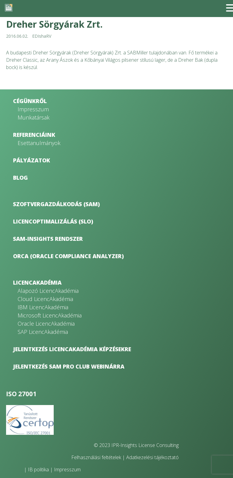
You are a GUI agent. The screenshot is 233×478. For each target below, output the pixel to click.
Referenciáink (34, 134)
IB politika (38, 469)
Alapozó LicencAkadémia (48, 290)
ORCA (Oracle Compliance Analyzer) (68, 256)
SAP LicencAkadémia (43, 331)
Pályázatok (31, 160)
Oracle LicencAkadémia (46, 323)
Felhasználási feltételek (96, 457)
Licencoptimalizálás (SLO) (53, 221)
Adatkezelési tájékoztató (152, 457)
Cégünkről (30, 101)
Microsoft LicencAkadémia (50, 315)
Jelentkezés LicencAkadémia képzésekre (72, 349)
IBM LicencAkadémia (43, 307)
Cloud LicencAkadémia (45, 299)
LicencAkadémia (37, 282)
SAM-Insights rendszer (48, 238)
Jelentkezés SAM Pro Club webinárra (68, 366)
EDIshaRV (41, 36)
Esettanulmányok (39, 143)
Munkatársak (33, 117)
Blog (20, 177)
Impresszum (33, 109)
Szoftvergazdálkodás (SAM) (56, 204)
